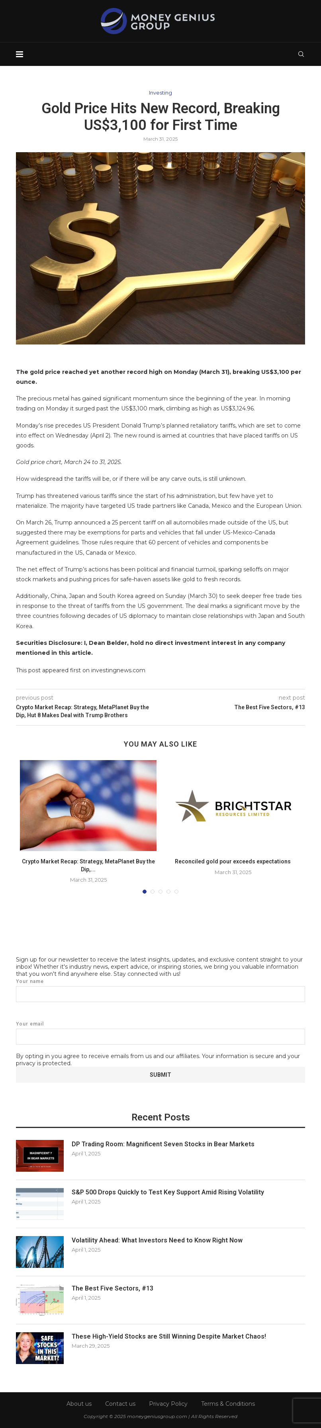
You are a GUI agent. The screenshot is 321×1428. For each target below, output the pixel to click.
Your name (160, 990)
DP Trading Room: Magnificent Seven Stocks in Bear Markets (163, 1144)
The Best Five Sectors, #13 (112, 1288)
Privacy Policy (168, 1403)
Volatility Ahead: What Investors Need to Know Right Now (157, 1240)
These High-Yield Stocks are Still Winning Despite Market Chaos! (169, 1336)
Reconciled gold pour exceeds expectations (233, 861)
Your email (160, 1033)
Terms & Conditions (228, 1403)
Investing (160, 93)
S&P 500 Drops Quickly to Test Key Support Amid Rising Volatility (168, 1192)
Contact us (120, 1403)
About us (79, 1403)
